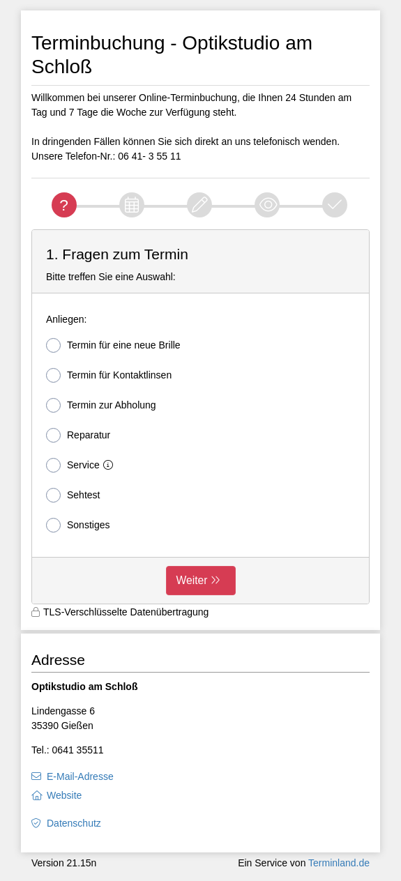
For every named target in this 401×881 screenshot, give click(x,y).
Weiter (192, 580)
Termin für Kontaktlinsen (109, 375)
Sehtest (73, 495)
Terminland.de (339, 862)
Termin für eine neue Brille (113, 345)
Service (82, 465)
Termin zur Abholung (101, 405)
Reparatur (78, 435)
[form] (200, 416)
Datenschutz (74, 823)
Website (64, 795)
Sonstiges (77, 525)
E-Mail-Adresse (80, 776)
